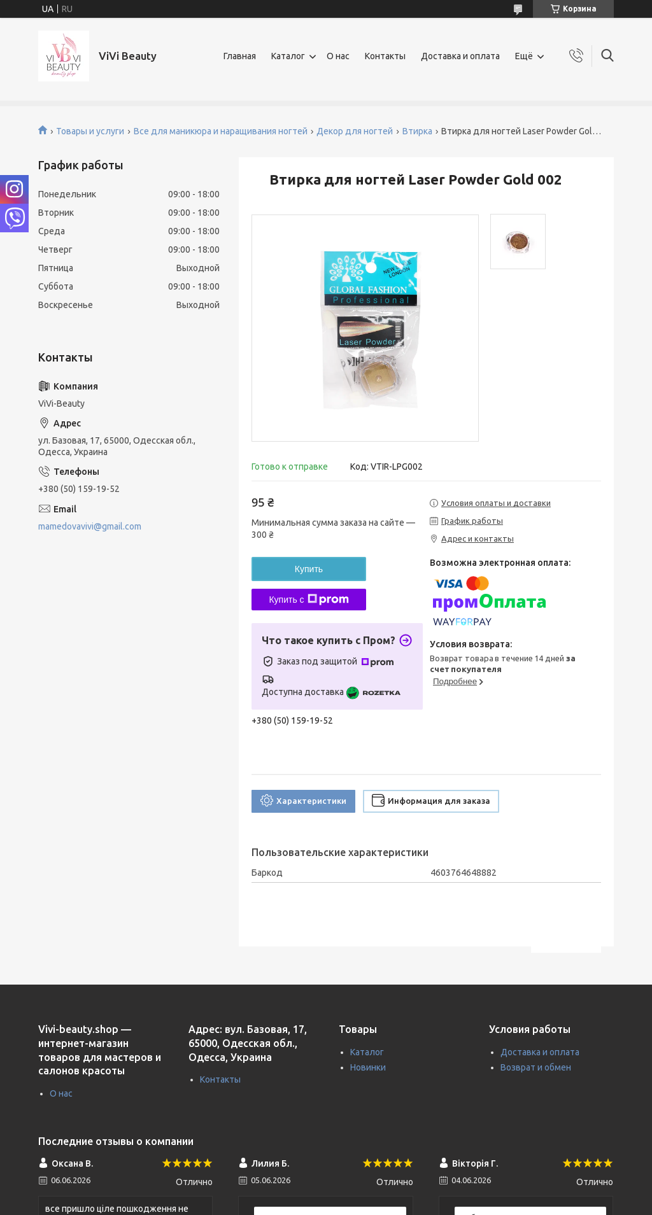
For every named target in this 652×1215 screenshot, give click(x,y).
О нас (338, 56)
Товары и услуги (90, 131)
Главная (239, 56)
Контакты (385, 56)
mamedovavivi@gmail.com (89, 526)
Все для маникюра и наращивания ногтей (221, 131)
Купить (309, 569)
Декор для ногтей (354, 131)
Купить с (308, 599)
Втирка (417, 131)
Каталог (288, 56)
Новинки (368, 1067)
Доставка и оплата (460, 56)
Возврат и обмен (535, 1067)
